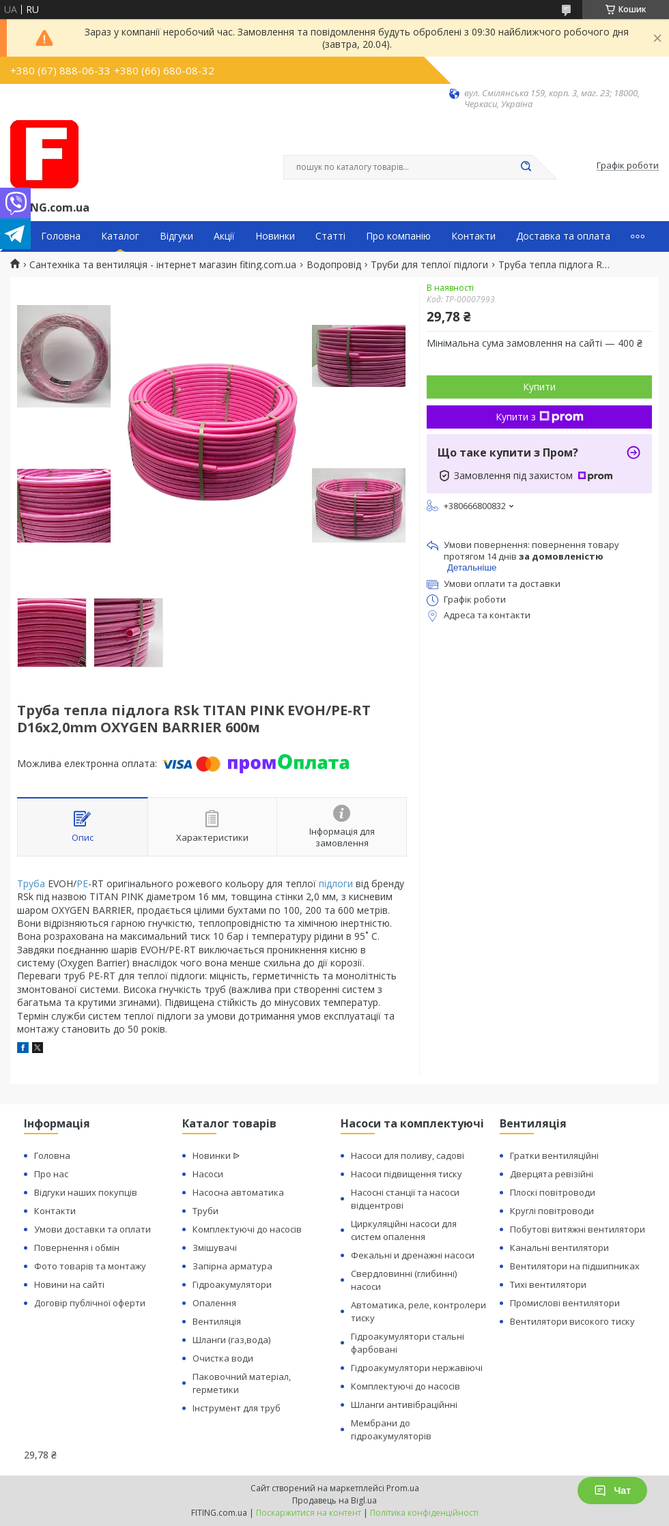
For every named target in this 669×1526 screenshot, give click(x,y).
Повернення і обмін (76, 1247)
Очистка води (223, 1358)
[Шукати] (525, 167)
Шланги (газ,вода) (231, 1340)
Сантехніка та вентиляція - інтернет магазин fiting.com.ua (162, 265)
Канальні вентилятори (559, 1247)
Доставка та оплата (563, 236)
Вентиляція (217, 1321)
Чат (612, 1490)
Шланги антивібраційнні (404, 1404)
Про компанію (398, 236)
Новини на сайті (69, 1284)
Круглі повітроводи (552, 1211)
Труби (205, 1211)
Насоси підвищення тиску (406, 1174)
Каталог (120, 236)
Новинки (275, 236)
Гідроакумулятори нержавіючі (417, 1368)
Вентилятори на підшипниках (575, 1266)
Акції (224, 236)
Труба (31, 883)
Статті (330, 236)
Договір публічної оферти (89, 1303)
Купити (539, 386)
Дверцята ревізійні (551, 1174)
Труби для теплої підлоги (429, 265)
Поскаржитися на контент (308, 1512)
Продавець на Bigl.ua (334, 1500)
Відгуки (176, 236)
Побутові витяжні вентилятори (577, 1229)
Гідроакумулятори (232, 1284)
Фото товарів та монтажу (90, 1266)
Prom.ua (402, 1488)
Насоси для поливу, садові (407, 1155)
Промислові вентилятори (565, 1303)
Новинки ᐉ (216, 1155)
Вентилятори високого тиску (572, 1321)
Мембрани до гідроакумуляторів (391, 1429)
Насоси (208, 1174)
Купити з (540, 416)
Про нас (51, 1174)
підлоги (336, 883)
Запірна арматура (232, 1266)
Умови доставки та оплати (92, 1229)
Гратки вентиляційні (554, 1155)
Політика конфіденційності (424, 1512)
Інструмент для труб (237, 1408)
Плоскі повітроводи (552, 1192)
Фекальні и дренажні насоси (412, 1255)
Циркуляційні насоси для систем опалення (404, 1230)
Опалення (214, 1303)
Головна (61, 236)
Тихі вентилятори (548, 1284)
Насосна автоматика (238, 1192)
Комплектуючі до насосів (247, 1229)
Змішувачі (215, 1247)
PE (82, 883)
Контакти (473, 236)
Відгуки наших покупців (85, 1192)
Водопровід (334, 265)
